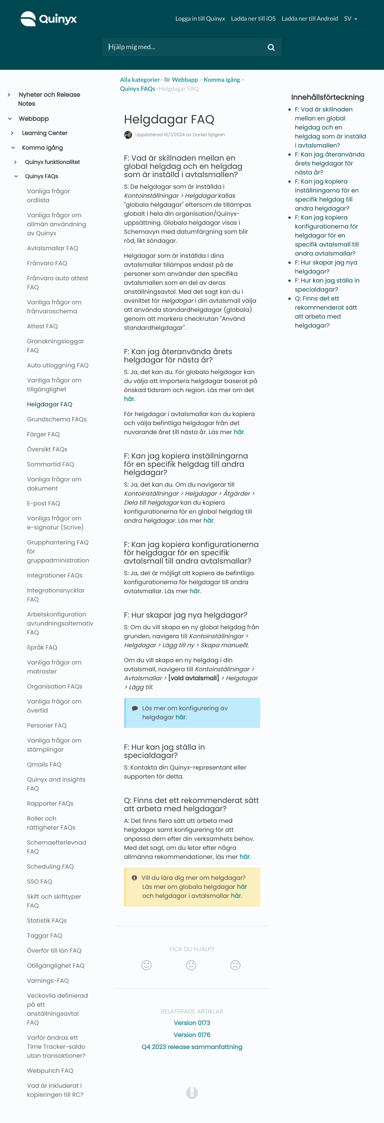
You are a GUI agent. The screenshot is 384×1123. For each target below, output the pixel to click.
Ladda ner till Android (310, 18)
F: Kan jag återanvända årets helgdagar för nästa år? (330, 163)
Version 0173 (192, 1023)
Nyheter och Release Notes (49, 99)
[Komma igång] (222, 79)
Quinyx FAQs (41, 176)
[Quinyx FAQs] (137, 88)
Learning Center (44, 133)
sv (348, 18)
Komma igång (42, 148)
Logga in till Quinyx (200, 18)
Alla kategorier (140, 79)
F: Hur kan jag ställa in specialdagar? (327, 285)
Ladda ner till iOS (253, 18)
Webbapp (33, 118)
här (129, 399)
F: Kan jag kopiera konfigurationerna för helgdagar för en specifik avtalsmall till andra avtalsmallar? (327, 235)
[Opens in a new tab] (192, 1092)
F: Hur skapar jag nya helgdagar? (326, 267)
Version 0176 (192, 1035)
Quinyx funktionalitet (52, 162)
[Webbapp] (181, 79)
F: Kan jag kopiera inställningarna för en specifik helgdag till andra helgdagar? (327, 195)
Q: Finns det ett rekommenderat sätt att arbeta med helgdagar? (326, 312)
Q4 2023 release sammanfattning (192, 1047)
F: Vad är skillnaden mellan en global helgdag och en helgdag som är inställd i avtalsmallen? (330, 127)
